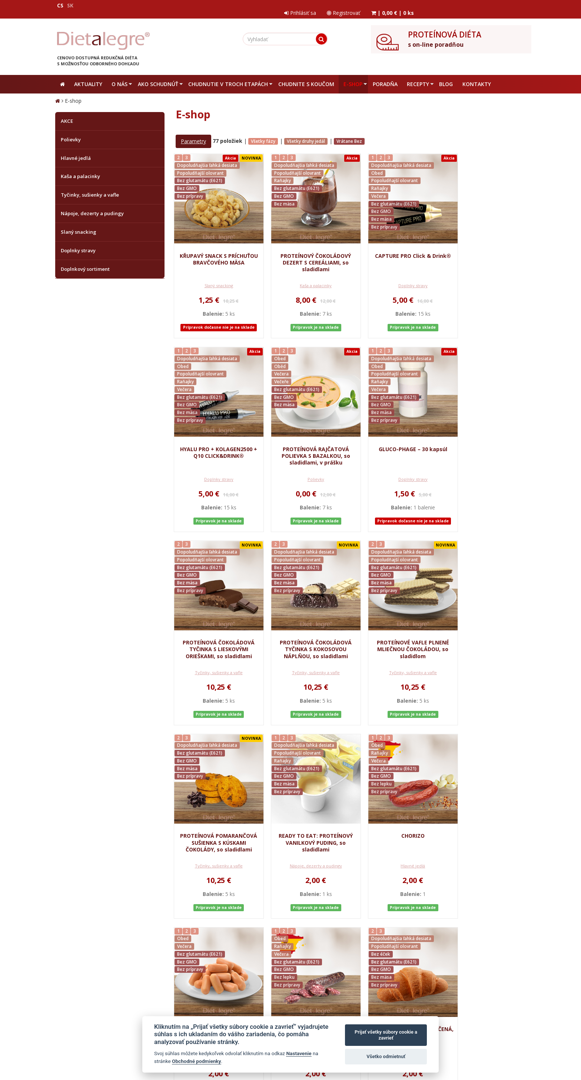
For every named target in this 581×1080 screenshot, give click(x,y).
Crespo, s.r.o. (511, 1040)
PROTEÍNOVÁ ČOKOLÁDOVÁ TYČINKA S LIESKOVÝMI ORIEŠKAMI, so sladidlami (396, 443)
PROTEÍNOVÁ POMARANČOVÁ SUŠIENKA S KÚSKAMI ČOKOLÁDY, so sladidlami (305, 639)
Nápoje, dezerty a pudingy (396, 666)
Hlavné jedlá (486, 666)
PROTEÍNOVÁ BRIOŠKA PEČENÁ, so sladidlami (395, 826)
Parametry (193, 135)
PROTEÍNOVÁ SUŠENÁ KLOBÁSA (305, 826)
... (242, 934)
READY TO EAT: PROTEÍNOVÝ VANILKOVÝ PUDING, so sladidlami (396, 636)
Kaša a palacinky (306, 279)
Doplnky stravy (396, 279)
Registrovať (454, 5)
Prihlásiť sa (410, 5)
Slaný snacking (215, 279)
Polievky (215, 473)
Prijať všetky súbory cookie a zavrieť (386, 1035)
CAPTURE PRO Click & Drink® (396, 246)
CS (60, 5)
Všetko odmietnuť (385, 1056)
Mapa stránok (71, 1040)
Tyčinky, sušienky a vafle (396, 473)
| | (503, 5)
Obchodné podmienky (196, 1061)
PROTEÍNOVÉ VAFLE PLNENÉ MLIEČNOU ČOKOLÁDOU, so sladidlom (215, 636)
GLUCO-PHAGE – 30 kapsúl (305, 436)
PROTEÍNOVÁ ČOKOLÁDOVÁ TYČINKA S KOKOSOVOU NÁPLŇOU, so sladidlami (486, 443)
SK (70, 5)
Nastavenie (298, 1053)
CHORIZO (486, 629)
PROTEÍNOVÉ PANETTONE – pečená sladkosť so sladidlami (486, 829)
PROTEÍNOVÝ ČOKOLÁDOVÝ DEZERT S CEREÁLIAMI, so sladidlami (305, 249)
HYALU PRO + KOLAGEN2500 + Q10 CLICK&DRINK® (486, 246)
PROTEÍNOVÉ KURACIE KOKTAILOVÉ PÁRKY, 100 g (215, 826)
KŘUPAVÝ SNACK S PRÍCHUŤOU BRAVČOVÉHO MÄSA (215, 249)
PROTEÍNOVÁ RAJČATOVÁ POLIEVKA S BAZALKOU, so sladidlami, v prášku (215, 443)
